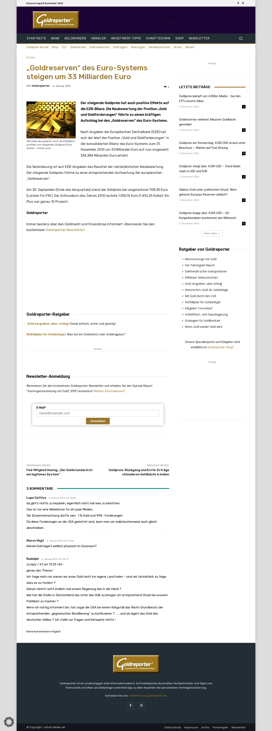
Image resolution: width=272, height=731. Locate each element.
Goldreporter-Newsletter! (65, 230)
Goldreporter (41, 85)
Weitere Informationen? (110, 391)
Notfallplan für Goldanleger (46, 334)
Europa (30, 57)
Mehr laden (212, 233)
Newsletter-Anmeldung (48, 376)
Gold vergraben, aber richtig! (47, 324)
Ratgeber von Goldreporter (204, 249)
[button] (241, 38)
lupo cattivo (36, 498)
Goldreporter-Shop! (221, 347)
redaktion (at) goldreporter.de (148, 695)
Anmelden (97, 421)
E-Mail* (41, 407)
